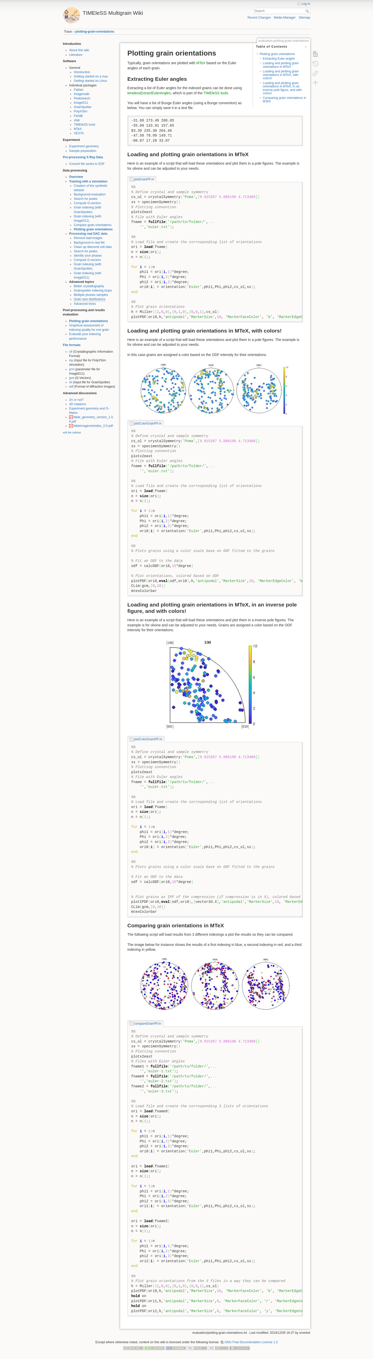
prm (71, 369)
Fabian (78, 89)
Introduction (82, 72)
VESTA (79, 133)
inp (71, 360)
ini (70, 382)
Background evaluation (90, 194)
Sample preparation (82, 151)
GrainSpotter (82, 107)
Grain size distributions (89, 299)
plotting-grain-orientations (94, 31)
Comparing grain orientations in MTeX (284, 99)
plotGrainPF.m (144, 179)
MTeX (78, 129)
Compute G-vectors (87, 203)
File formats (72, 345)
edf (71, 386)
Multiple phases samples (91, 295)
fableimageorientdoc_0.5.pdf (93, 426)
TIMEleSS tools (84, 124)
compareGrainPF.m (147, 1023)
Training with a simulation (88, 181)
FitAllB (78, 116)
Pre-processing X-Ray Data (83, 157)
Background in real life (89, 242)
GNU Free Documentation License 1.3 (251, 1342)
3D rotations (77, 404)
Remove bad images (88, 238)
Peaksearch (82, 98)
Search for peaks (85, 199)
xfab (77, 120)
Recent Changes (259, 17)
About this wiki (79, 50)
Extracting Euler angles (279, 58)
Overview (76, 177)
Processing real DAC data (88, 233)
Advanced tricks (85, 304)
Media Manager (284, 17)
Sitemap (304, 17)
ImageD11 (81, 102)
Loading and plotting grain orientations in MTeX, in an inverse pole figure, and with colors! (282, 88)
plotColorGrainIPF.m (148, 739)
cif (70, 351)
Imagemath (81, 94)
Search (307, 11)
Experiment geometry (84, 146)
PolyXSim (80, 111)
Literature (75, 55)
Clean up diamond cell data (92, 247)
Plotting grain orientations (93, 229)
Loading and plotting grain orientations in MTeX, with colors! (281, 75)
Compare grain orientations (92, 225)
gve (71, 378)
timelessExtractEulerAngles (149, 93)
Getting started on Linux (90, 81)
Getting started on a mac (91, 76)
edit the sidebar (72, 432)
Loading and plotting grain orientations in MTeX (281, 64)
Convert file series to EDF (87, 164)
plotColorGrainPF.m (147, 423)
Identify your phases (88, 255)
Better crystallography (89, 286)
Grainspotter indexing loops (93, 290)
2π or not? (76, 400)
